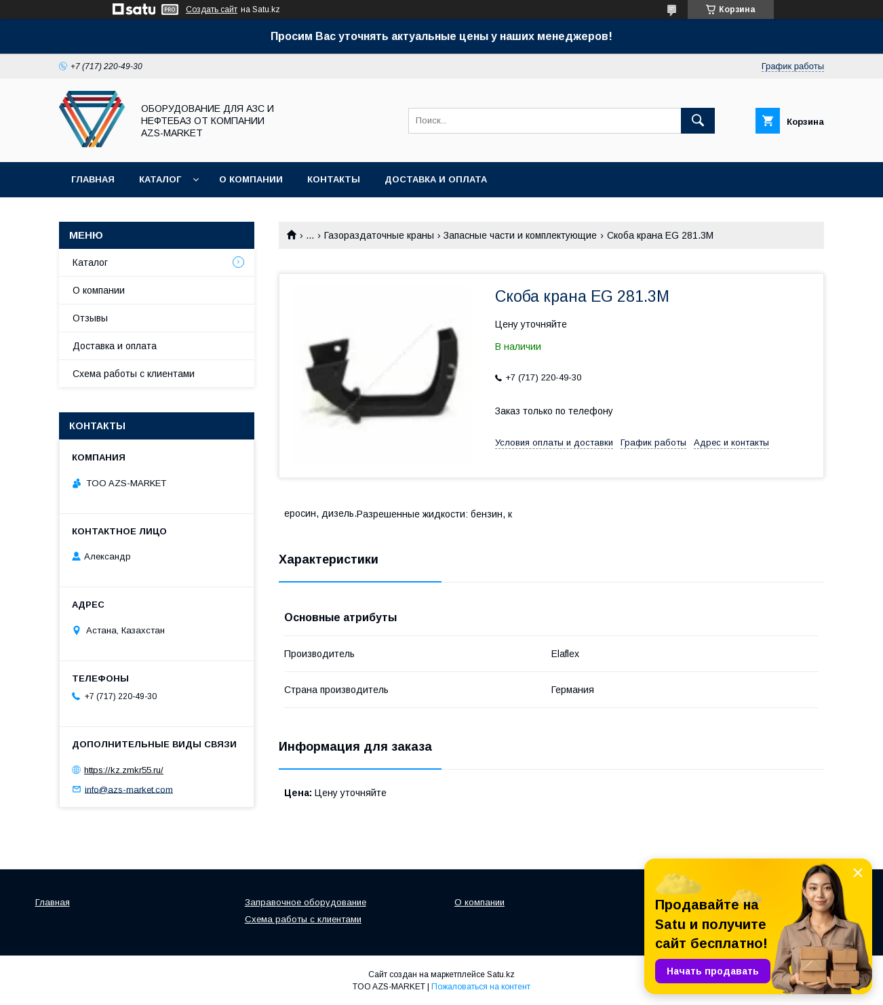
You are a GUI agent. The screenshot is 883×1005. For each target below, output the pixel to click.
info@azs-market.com (129, 789)
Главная (93, 179)
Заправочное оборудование (305, 902)
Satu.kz (501, 974)
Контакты (333, 179)
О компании (251, 179)
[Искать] (698, 121)
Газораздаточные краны (379, 235)
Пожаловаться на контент (480, 986)
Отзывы (90, 318)
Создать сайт (211, 9)
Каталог (160, 179)
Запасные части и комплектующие (520, 235)
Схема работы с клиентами (134, 373)
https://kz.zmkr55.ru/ (123, 770)
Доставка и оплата (436, 179)
